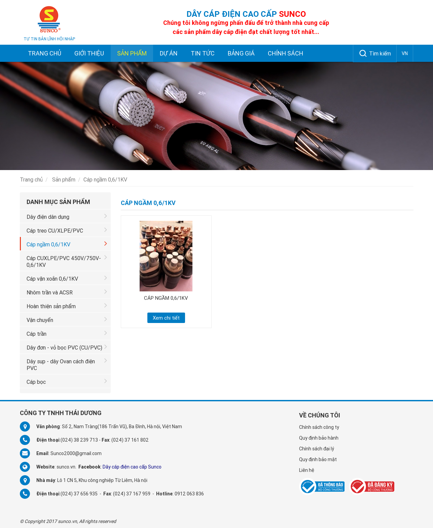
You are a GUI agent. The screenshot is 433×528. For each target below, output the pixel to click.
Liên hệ (306, 470)
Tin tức (203, 53)
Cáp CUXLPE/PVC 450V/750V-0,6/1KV (67, 260)
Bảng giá (241, 53)
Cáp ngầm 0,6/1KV (67, 243)
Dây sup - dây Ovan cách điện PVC (67, 363)
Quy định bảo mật (318, 459)
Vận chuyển (67, 319)
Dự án (169, 53)
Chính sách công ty (319, 427)
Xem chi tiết (166, 318)
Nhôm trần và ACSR (67, 291)
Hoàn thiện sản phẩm (67, 305)
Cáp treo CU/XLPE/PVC (67, 230)
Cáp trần (67, 333)
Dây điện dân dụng (67, 216)
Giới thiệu (89, 53)
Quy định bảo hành (318, 438)
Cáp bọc (67, 381)
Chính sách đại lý (316, 449)
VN (405, 53)
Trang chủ (44, 53)
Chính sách (285, 53)
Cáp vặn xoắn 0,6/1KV (67, 278)
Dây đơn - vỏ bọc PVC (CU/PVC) (67, 346)
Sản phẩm (132, 53)
